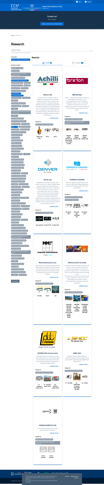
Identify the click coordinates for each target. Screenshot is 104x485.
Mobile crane (24, 173)
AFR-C (55, 137)
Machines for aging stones (17, 162)
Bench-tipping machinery (17, 83)
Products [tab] (77, 63)
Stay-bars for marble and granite (19, 240)
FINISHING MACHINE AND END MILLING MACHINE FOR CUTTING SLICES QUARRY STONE (68, 311)
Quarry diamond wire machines (18, 203)
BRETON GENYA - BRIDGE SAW (84, 137)
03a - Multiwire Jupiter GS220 (55, 387)
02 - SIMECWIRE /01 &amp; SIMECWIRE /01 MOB (77, 387)
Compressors (14, 100)
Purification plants (16, 200)
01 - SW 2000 (68, 384)
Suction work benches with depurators (20, 246)
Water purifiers (15, 267)
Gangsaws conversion (16, 143)
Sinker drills (24, 220)
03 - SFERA (85, 384)
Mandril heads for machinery (18, 165)
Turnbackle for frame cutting (18, 258)
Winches (14, 275)
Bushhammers (24, 88)
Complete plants (26, 98)
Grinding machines (16, 151)
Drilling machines (25, 124)
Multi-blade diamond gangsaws (18, 179)
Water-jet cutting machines (17, 269)
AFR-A (47, 137)
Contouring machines (16, 106)
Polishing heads (25, 187)
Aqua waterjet (39, 225)
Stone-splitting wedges (17, 243)
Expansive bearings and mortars (19, 132)
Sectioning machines (16, 217)
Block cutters (27, 83)
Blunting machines (16, 88)
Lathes (26, 154)
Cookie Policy (75, 476)
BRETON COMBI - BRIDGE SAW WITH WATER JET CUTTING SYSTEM (68, 140)
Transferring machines (16, 256)
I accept (76, 477)
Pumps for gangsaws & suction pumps (20, 198)
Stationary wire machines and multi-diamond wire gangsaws (19, 237)
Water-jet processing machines (18, 272)
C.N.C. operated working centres (18, 91)
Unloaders (14, 261)
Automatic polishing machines (18, 78)
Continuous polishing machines (18, 103)
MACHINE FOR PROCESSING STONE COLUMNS (77, 308)
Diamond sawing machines (17, 118)
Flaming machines (15, 138)
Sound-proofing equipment (17, 225)
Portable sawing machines (17, 190)
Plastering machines (23, 184)
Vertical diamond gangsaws (18, 264)
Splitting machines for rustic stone (19, 233)
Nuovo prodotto (43, 458)
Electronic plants (15, 129)
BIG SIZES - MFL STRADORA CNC (77, 215)
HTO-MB (39, 296)
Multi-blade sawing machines (18, 181)
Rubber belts (26, 209)
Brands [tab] (47, 63)
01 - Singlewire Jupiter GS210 (39, 387)
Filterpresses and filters (17, 135)
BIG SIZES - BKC (69, 213)
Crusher (14, 109)
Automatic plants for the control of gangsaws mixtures (19, 74)
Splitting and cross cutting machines (19, 231)
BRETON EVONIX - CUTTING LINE (76, 137)
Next (61, 133)
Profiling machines (16, 195)
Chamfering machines (16, 98)
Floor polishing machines (17, 140)
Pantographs (14, 184)
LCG (55, 296)
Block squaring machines (17, 85)
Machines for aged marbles (17, 159)
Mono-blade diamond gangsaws (19, 176)
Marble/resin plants (16, 170)
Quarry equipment (15, 206)
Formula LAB (55, 225)
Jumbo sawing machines (17, 154)
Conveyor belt (25, 106)
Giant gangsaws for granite (17, 149)
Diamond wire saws (16, 124)
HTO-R (47, 296)
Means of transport (16, 173)
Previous (34, 133)
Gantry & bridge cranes (17, 146)
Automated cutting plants (17, 68)
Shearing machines (16, 220)
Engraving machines (25, 129)
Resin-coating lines (25, 206)
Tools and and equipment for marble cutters (19, 252)
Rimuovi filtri (15, 281)
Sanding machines (16, 211)
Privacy (67, 476)
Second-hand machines (17, 214)
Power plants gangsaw (17, 192)
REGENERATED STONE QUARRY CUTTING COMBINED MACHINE (84, 309)
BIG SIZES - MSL (85, 213)
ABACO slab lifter (39, 137)
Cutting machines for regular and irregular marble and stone (21, 112)
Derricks (14, 116)
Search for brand (16, 50)
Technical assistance (16, 249)
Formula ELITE (47, 225)
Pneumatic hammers (16, 187)
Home (12, 35)
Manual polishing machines (18, 168)
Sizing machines (15, 222)
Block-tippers (27, 85)
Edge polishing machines (24, 127)
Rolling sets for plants (16, 209)
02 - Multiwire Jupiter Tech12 (47, 386)
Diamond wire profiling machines (19, 121)
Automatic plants (15, 71)
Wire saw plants (22, 275)
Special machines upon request (18, 228)
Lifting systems (15, 157)
